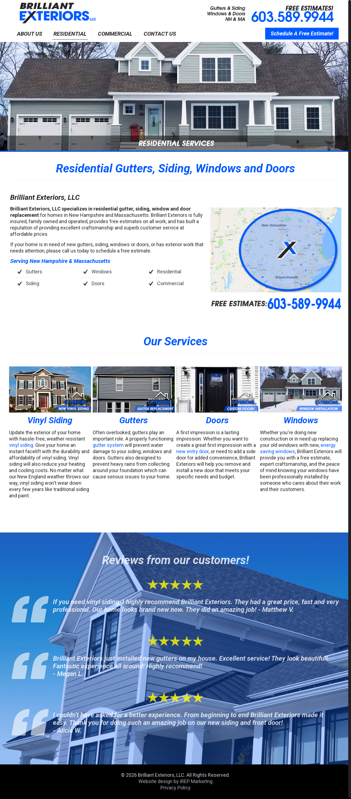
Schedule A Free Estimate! (302, 33)
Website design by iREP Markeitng (175, 781)
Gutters (133, 420)
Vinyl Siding (49, 420)
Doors (217, 420)
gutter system (108, 445)
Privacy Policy (175, 787)
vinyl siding (21, 445)
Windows (301, 420)
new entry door (192, 451)
